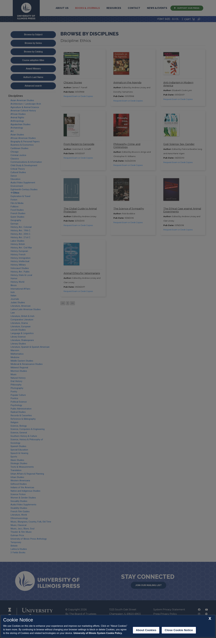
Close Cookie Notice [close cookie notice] (179, 630)
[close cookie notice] (210, 618)
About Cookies (146, 630)
